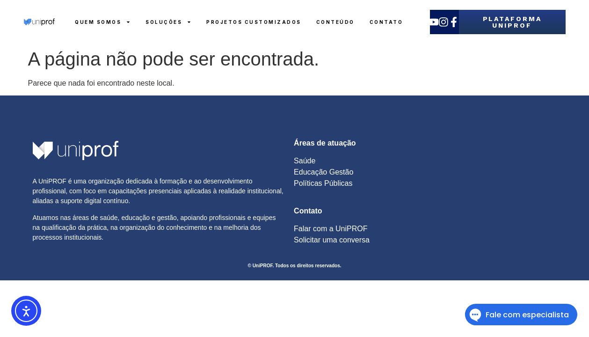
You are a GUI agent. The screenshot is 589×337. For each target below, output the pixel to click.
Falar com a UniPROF (330, 229)
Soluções (168, 22)
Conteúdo (335, 22)
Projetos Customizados (253, 22)
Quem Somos (103, 22)
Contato (386, 22)
